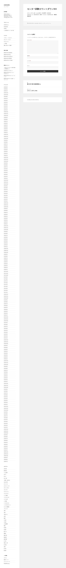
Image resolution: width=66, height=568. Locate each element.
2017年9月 (6, 277)
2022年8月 (6, 165)
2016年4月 (6, 309)
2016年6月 (6, 305)
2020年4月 (6, 218)
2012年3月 (6, 400)
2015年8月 (6, 324)
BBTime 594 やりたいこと (8, 72)
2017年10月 (6, 275)
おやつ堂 (5, 478)
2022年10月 (6, 161)
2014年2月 (6, 357)
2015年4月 (6, 332)
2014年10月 (6, 343)
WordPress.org (6, 563)
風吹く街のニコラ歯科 (7, 45)
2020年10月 (6, 206)
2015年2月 (6, 336)
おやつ (5, 474)
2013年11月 (6, 362)
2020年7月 (6, 212)
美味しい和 (6, 542)
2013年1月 (6, 381)
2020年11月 (6, 204)
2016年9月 (6, 299)
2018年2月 (6, 267)
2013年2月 (6, 379)
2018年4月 (6, 263)
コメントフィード (7, 561)
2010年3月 (6, 446)
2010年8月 (6, 436)
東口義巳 (6, 68)
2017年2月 (6, 290)
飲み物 (5, 550)
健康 (4, 518)
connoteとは (6, 24)
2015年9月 (6, 322)
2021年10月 (6, 184)
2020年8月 (6, 210)
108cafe (5, 468)
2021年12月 (6, 180)
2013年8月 (6, 368)
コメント (29, 40)
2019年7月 (6, 235)
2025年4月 (6, 104)
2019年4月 (6, 241)
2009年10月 (6, 455)
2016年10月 (6, 298)
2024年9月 (6, 117)
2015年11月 (6, 318)
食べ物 (5, 548)
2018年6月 (6, 260)
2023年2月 (6, 153)
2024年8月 (6, 119)
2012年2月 (6, 402)
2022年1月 (6, 178)
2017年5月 (6, 284)
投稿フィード (6, 559)
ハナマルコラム (6, 497)
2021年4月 (6, 195)
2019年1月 (6, 246)
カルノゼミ (6, 489)
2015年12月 (6, 317)
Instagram (6, 26)
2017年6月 (6, 282)
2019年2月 (6, 244)
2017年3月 (6, 288)
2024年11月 (6, 113)
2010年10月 (6, 432)
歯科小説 (5, 535)
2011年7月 (6, 415)
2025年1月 (6, 109)
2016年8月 (6, 301)
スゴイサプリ (6, 493)
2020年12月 (6, 203)
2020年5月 (6, 216)
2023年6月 (6, 146)
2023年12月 (6, 134)
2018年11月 (6, 250)
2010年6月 (6, 440)
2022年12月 (6, 157)
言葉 (4, 546)
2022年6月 (6, 168)
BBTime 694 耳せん (7, 54)
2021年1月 (6, 201)
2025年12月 (6, 92)
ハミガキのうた (6, 503)
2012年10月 (6, 387)
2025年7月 (6, 98)
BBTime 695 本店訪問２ (8, 52)
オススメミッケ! (6, 485)
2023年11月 (6, 136)
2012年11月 (6, 385)
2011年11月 (6, 408)
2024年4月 (6, 127)
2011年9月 (6, 412)
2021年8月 (6, 187)
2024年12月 (6, 111)
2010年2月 (6, 448)
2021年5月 (6, 193)
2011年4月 (6, 421)
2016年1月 (6, 315)
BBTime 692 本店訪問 (8, 58)
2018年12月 (6, 248)
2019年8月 (6, 233)
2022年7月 (6, 166)
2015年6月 (6, 328)
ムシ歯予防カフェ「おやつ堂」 (9, 30)
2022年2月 (6, 176)
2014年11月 (6, 341)
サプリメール (6, 41)
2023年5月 (6, 147)
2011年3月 (6, 423)
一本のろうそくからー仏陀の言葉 (9, 67)
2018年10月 (6, 252)
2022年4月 (6, 172)
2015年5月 (6, 330)
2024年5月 (6, 125)
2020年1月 (6, 223)
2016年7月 (6, 303)
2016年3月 (6, 311)
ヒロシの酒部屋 (6, 506)
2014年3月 (6, 355)
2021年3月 (6, 197)
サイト (28, 65)
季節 (4, 525)
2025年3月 (6, 106)
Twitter (5, 28)
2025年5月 (6, 102)
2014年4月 (6, 353)
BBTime (5, 470)
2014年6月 (6, 349)
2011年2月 (6, 425)
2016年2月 (6, 313)
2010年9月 (6, 434)
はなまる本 (6, 482)
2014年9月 (6, 345)
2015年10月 (6, 320)
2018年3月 (6, 265)
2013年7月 (6, 370)
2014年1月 (6, 358)
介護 (4, 516)
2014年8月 (6, 347)
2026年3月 (6, 88)
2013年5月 (6, 374)
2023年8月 (6, 142)
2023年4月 (6, 149)
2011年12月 (6, 406)
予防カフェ (6, 514)
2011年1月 (6, 427)
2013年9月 (6, 366)
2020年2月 (6, 222)
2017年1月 (6, 292)
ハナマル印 (6, 499)
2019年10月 (6, 229)
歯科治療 (5, 539)
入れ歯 (5, 520)
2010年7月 (6, 438)
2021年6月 (6, 191)
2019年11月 (6, 227)
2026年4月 (6, 87)
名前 (28, 55)
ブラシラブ (6, 508)
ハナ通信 (5, 43)
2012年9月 (6, 389)
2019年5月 (6, 239)
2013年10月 (6, 364)
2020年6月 (6, 214)
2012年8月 (6, 391)
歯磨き (5, 533)
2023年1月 (6, 155)
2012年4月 (6, 398)
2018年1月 (6, 269)
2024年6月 (6, 123)
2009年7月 (6, 461)
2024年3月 (6, 128)
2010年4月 (6, 444)
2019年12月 (6, 225)
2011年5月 (6, 419)
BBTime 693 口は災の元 (8, 56)
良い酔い (5, 544)
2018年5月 (6, 261)
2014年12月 (6, 339)
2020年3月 (6, 220)
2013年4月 (6, 375)
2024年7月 (6, 121)
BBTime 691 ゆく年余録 (8, 60)
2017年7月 (6, 280)
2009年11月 (6, 453)
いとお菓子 (6, 472)
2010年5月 (6, 442)
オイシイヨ (6, 484)
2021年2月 (6, 199)
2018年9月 (6, 254)
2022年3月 (6, 174)
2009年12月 (6, 452)
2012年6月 (6, 394)
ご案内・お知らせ (7, 480)
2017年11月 (6, 273)
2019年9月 (6, 231)
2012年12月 (6, 383)
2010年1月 (6, 450)
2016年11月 (6, 296)
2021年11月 (6, 182)
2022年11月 (6, 159)
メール (29, 60)
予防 (4, 510)
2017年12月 (6, 271)
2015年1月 (6, 337)
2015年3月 (6, 334)
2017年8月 (6, 279)
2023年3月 (6, 151)
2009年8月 (6, 459)
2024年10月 (6, 115)
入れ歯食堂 (6, 523)
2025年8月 (6, 96)
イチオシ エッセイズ (7, 37)
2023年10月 (6, 138)
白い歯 (5, 541)
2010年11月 (6, 431)
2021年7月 (6, 189)
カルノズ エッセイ (7, 39)
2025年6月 (6, 100)
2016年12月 (6, 294)
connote (7, 5)
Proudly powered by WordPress (33, 99)
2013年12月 (6, 360)
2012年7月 (6, 393)
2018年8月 (6, 256)
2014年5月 (6, 351)
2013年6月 (6, 372)
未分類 (5, 527)
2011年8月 (6, 414)
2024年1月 (6, 132)
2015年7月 (6, 326)
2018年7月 (6, 258)
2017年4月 (6, 286)
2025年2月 (6, 108)
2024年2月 (6, 130)
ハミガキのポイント (7, 504)
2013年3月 (6, 377)
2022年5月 (6, 170)
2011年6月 (6, 417)
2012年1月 (6, 404)
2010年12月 (6, 429)
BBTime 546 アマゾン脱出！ (9, 78)
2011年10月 (6, 410)
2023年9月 (6, 140)
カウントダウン (6, 487)
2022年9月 (6, 163)
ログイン (5, 557)
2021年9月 (6, 185)
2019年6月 (6, 237)
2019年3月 (6, 242)
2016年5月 (6, 307)
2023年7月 (6, 144)
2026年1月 (6, 90)
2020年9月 (6, 208)
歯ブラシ (5, 531)
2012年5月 (6, 396)
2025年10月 (6, 94)
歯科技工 (5, 537)
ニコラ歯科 (6, 495)
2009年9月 (6, 457)
